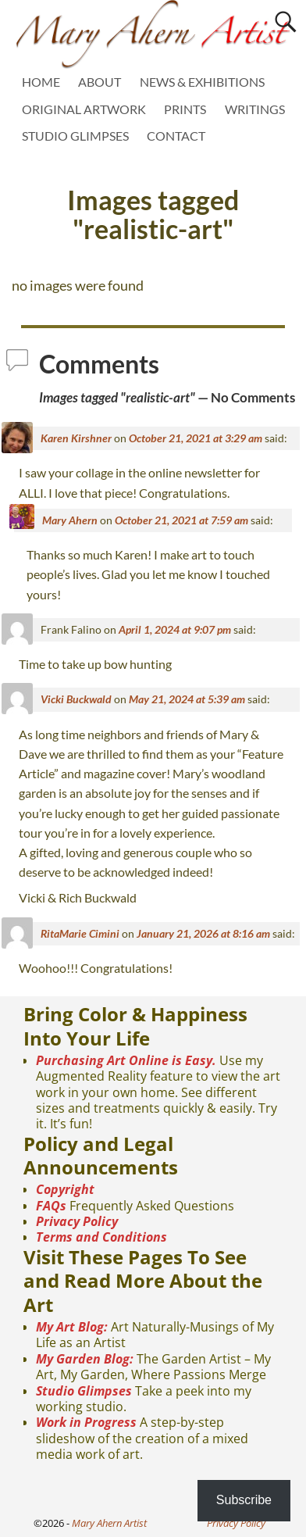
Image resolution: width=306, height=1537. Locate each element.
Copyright (65, 1189)
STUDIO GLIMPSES (75, 135)
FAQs (51, 1205)
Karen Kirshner (76, 438)
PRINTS (185, 109)
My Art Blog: (72, 1326)
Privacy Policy (77, 1221)
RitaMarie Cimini (80, 933)
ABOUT (99, 81)
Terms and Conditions (101, 1237)
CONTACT (176, 135)
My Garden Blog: (84, 1358)
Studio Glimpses (84, 1390)
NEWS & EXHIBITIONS (202, 81)
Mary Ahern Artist (109, 1523)
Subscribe (244, 1500)
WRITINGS (255, 109)
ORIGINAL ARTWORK (84, 109)
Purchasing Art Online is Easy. (126, 1060)
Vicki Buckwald (76, 699)
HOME (41, 81)
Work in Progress (86, 1422)
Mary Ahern (70, 520)
